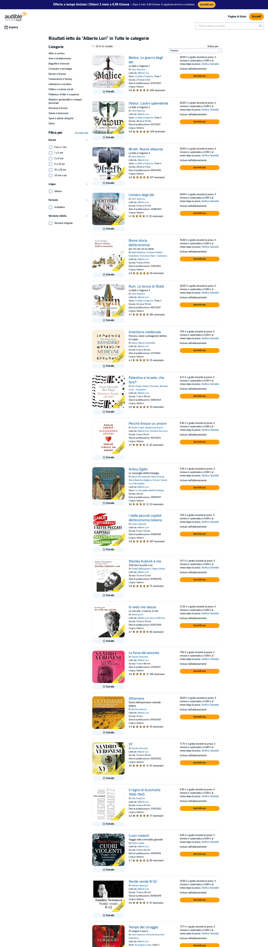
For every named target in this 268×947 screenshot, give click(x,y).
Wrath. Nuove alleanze (146, 149)
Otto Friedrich (138, 798)
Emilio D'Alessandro (141, 568)
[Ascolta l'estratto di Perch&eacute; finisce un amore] (108, 457)
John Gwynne (138, 69)
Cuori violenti (139, 836)
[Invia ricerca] (261, 26)
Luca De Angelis (136, 483)
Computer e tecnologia (60, 68)
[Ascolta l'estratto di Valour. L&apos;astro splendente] (108, 137)
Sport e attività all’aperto (61, 118)
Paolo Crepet (138, 427)
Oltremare (136, 699)
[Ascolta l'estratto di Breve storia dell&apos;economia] (108, 274)
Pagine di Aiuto (237, 16)
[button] (68, 140)
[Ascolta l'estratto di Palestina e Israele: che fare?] (108, 412)
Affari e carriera (56, 53)
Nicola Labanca (139, 709)
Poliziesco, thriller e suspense (64, 94)
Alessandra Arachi (154, 427)
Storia (52, 123)
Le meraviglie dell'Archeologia (149, 490)
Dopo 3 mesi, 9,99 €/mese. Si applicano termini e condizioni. (124, 4)
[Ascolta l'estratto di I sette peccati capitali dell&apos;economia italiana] (108, 549)
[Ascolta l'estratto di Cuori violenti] (108, 869)
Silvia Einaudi (157, 476)
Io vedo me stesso (142, 607)
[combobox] (230, 26)
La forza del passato (144, 653)
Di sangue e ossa (143, 945)
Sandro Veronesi (140, 657)
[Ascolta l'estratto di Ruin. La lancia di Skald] (108, 320)
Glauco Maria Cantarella (143, 343)
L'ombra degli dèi (141, 195)
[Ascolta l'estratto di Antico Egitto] (108, 503)
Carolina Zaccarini (159, 431)
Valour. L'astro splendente (148, 103)
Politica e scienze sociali (61, 89)
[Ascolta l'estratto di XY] (108, 778)
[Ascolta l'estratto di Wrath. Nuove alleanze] (108, 183)
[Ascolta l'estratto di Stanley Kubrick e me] (108, 595)
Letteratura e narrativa (60, 84)
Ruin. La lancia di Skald (146, 286)
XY (131, 744)
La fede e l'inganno (144, 76)
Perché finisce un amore (147, 424)
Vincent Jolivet (160, 480)
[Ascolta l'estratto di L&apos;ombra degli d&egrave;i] (108, 228)
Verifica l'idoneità (210, 64)
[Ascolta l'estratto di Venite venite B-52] (108, 915)
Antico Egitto (138, 469)
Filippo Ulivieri (158, 568)
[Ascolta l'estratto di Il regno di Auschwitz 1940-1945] (108, 824)
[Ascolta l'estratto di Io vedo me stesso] (108, 641)
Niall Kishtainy (138, 252)
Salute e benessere (58, 113)
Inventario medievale (145, 332)
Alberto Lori (143, 73)
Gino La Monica (157, 618)
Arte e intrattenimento (60, 58)
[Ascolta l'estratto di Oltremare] (108, 732)
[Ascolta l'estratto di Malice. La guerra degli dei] (108, 91)
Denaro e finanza (57, 74)
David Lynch (137, 614)
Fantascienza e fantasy (60, 79)
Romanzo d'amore (58, 108)
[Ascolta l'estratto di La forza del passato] (108, 686)
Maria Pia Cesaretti (141, 476)
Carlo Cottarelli (139, 524)
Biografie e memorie (59, 63)
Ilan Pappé (137, 386)
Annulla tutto (81, 133)
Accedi (256, 16)
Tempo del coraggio (143, 927)
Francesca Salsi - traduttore (153, 256)
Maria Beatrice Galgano (140, 480)
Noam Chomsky (151, 386)
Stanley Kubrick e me (145, 561)
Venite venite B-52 (143, 882)
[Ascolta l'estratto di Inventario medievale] (108, 366)
